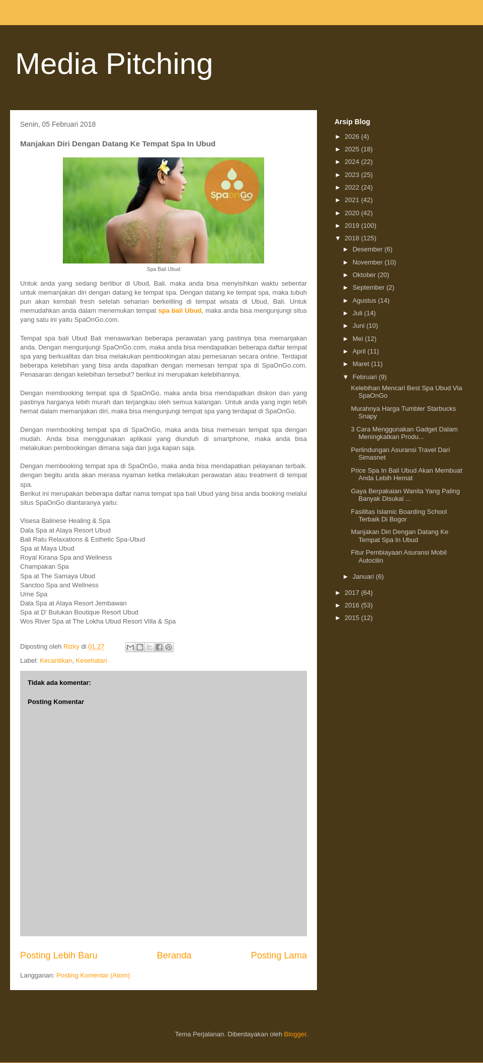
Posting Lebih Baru (59, 955)
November (369, 262)
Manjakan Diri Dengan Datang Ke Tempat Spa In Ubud (399, 536)
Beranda (174, 955)
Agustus (365, 300)
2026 (353, 136)
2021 (353, 200)
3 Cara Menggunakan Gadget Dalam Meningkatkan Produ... (404, 433)
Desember (369, 249)
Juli (358, 313)
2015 (353, 618)
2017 (353, 592)
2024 (353, 161)
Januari (364, 576)
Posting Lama (279, 955)
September (369, 287)
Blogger (295, 1034)
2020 (353, 213)
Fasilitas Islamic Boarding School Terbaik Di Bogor (399, 515)
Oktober (365, 275)
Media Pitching (114, 63)
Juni (359, 325)
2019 (353, 225)
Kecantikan (56, 660)
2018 (353, 238)
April (360, 351)
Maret (362, 364)
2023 (353, 175)
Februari (366, 377)
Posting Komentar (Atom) (93, 975)
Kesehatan (91, 660)
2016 (353, 605)
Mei (359, 338)
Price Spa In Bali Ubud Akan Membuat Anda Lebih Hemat (406, 474)
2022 (353, 187)
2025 (353, 149)
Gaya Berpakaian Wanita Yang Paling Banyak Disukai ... (405, 495)
